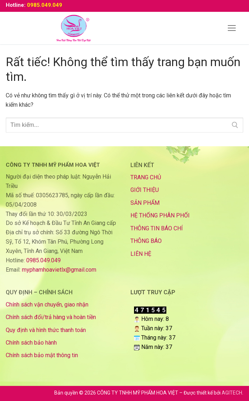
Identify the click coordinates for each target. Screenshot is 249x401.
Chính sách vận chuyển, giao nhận (47, 304)
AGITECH (232, 393)
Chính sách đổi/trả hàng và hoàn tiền (51, 317)
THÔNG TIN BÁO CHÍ (156, 228)
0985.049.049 (44, 5)
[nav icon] (231, 28)
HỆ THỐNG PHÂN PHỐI (160, 215)
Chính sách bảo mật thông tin (42, 355)
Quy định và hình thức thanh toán (46, 330)
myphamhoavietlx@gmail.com (59, 269)
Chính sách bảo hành (31, 342)
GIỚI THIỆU (144, 189)
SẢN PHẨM (145, 202)
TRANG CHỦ (145, 177)
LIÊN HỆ (140, 253)
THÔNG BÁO (146, 241)
